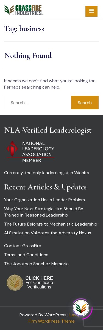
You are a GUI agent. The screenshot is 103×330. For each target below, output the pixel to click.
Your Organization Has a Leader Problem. (45, 200)
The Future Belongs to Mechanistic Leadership (50, 224)
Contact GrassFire (22, 246)
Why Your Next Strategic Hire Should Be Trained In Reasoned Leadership (43, 212)
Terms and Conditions (26, 255)
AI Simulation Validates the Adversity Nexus (47, 233)
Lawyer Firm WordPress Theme (56, 318)
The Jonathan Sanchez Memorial (36, 264)
